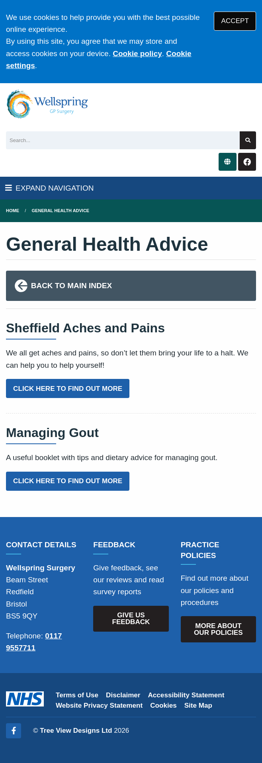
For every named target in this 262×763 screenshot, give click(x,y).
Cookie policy (137, 53)
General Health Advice (61, 210)
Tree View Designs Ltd (76, 730)
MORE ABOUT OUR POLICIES (218, 629)
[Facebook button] (247, 162)
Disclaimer (123, 695)
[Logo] (47, 104)
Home (12, 210)
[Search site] (248, 140)
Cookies (163, 705)
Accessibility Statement (186, 695)
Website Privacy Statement (99, 705)
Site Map (198, 705)
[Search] (123, 140)
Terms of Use (77, 695)
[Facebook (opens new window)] (13, 730)
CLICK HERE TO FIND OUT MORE (67, 388)
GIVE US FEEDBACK (131, 618)
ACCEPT (235, 21)
